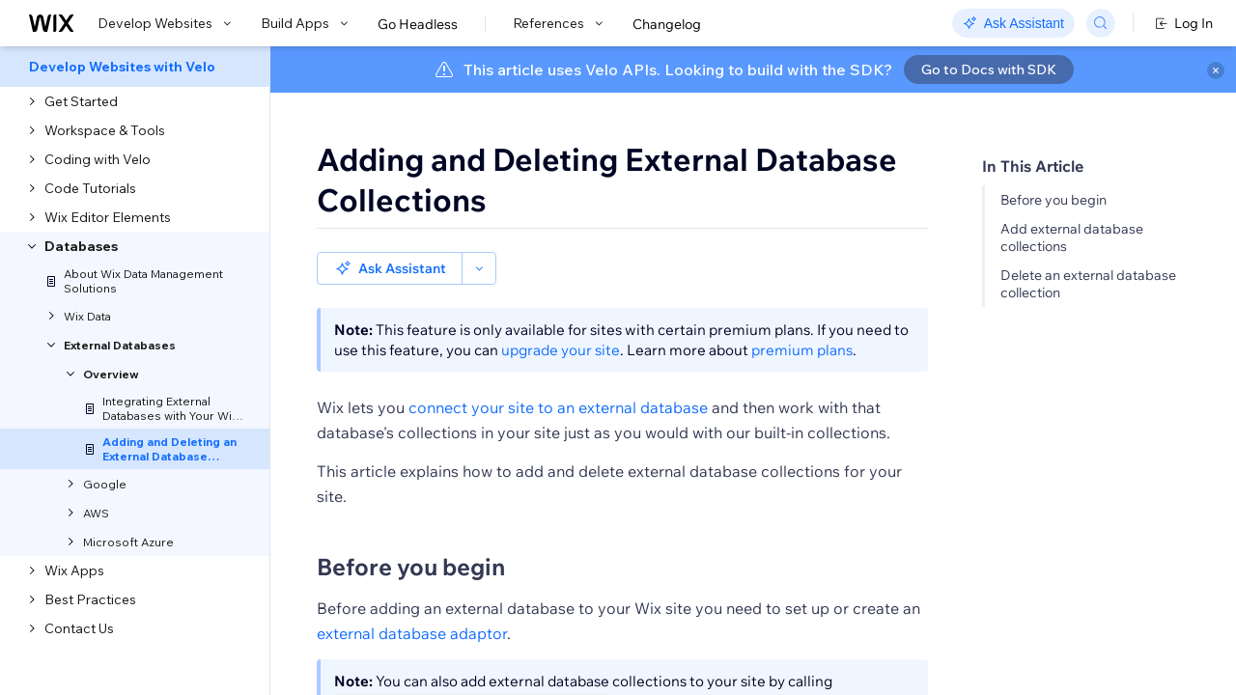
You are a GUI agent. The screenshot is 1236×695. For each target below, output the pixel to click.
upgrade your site (560, 350)
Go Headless (418, 24)
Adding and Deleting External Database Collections (607, 179)
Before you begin (1053, 199)
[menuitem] (134, 66)
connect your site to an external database (558, 407)
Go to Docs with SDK (988, 69)
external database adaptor (412, 633)
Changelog (666, 24)
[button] (390, 268)
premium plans (802, 350)
